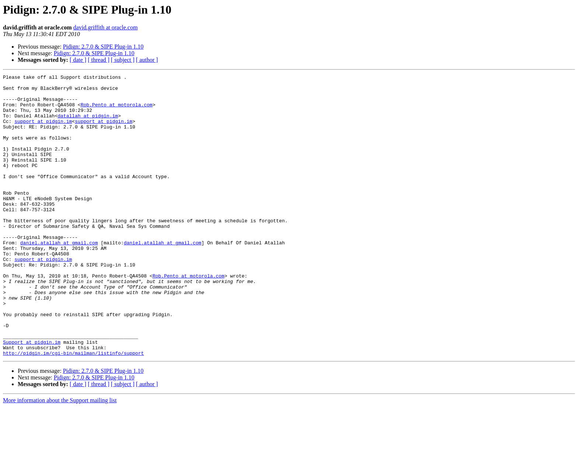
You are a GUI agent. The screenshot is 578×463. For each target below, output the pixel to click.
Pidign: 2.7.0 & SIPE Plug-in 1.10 (103, 46)
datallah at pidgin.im (88, 124)
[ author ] (147, 60)
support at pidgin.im (43, 131)
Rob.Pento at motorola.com (117, 111)
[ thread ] (98, 60)
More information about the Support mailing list (59, 456)
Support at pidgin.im (31, 396)
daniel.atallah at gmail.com (59, 276)
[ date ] (78, 60)
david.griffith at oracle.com (105, 27)
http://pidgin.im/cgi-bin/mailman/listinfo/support (73, 409)
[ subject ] (123, 60)
